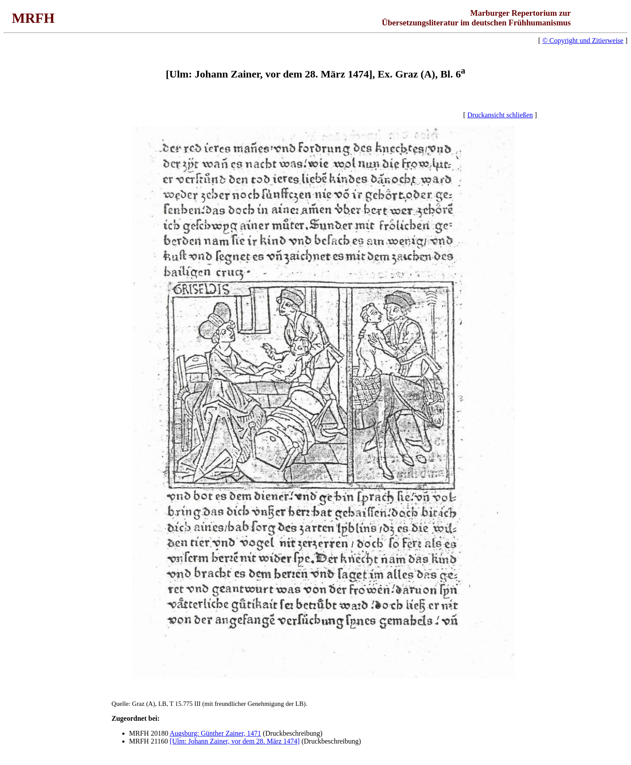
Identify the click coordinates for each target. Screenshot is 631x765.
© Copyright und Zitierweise (583, 40)
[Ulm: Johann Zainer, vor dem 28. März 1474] (235, 741)
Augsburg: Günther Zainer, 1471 (215, 733)
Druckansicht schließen (500, 115)
